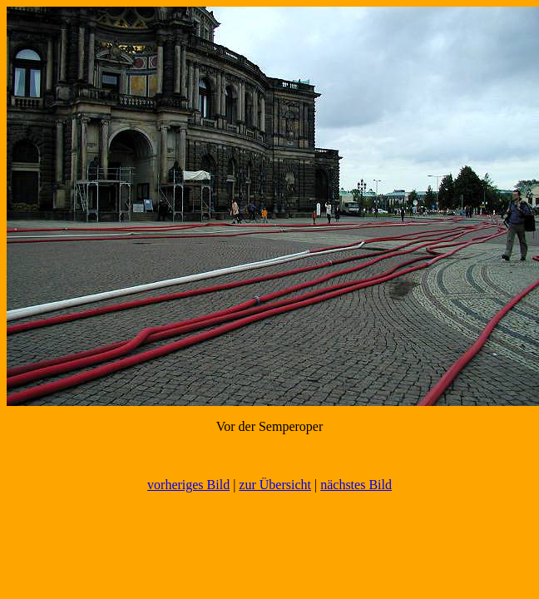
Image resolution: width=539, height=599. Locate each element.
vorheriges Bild (188, 485)
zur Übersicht (275, 485)
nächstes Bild (356, 485)
